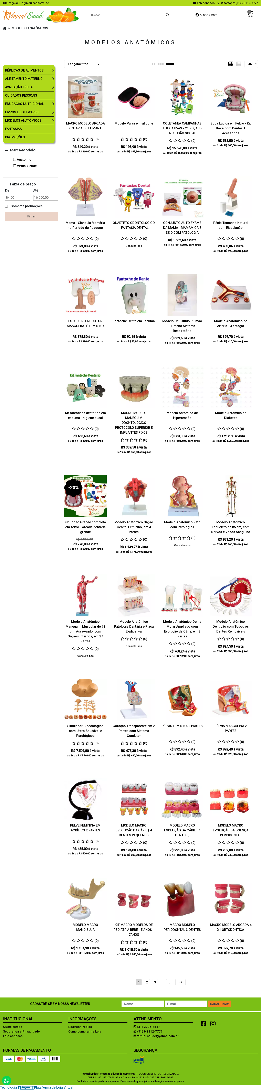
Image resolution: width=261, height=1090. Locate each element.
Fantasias (13, 129)
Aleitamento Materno (24, 79)
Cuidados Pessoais (21, 95)
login (24, 3)
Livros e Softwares (22, 112)
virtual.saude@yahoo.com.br (156, 1036)
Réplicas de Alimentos (24, 70)
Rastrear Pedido (80, 1027)
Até (35, 190)
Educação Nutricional (24, 104)
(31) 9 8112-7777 (148, 1031)
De (7, 190)
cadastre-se (40, 3)
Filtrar (31, 216)
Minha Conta (207, 15)
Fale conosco (13, 1036)
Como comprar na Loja (84, 1031)
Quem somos (12, 1027)
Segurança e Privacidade (21, 1031)
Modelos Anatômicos (23, 120)
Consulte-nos (134, 245)
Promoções (15, 137)
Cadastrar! (219, 1004)
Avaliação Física (19, 87)
